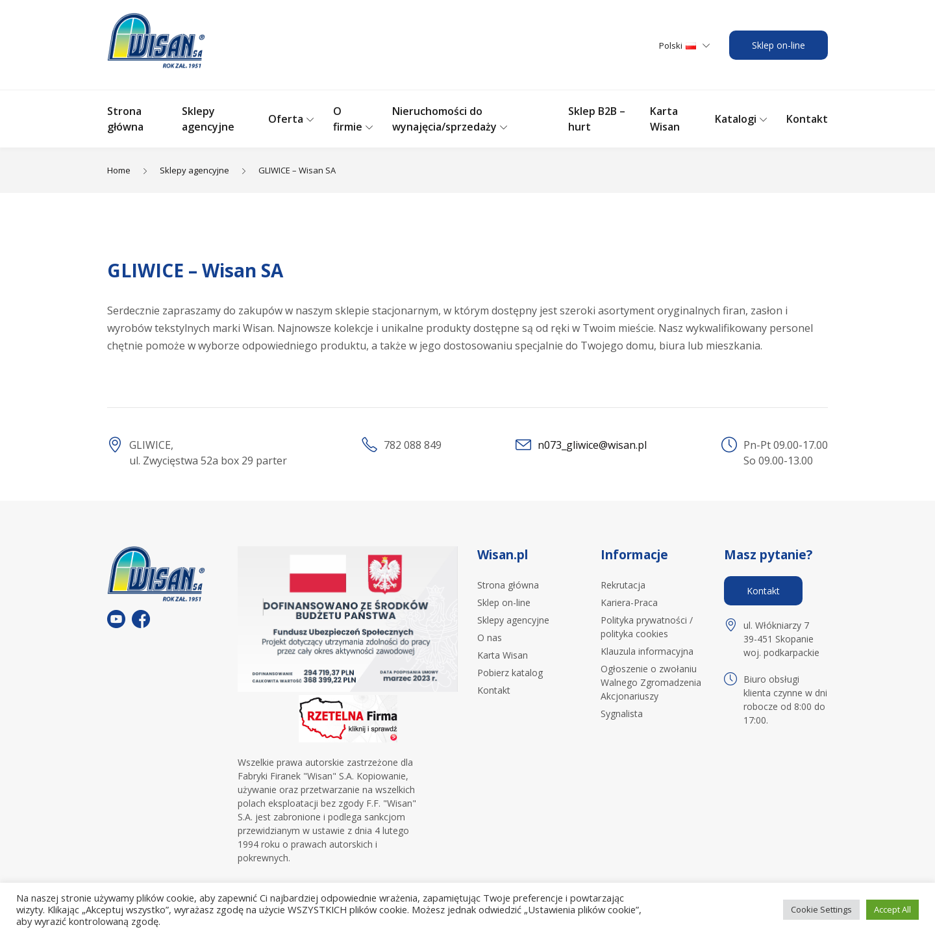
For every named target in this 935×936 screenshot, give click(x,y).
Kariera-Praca (629, 602)
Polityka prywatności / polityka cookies (647, 627)
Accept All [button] (892, 909)
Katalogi (735, 119)
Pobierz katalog (510, 672)
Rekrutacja (623, 585)
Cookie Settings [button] (821, 909)
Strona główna (508, 585)
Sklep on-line (778, 45)
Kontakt (807, 119)
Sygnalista (622, 713)
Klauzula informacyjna (647, 651)
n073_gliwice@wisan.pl (592, 445)
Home (119, 170)
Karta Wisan (502, 655)
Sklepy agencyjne (194, 170)
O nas (489, 637)
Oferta (285, 119)
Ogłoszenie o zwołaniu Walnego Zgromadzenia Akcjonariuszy (651, 682)
